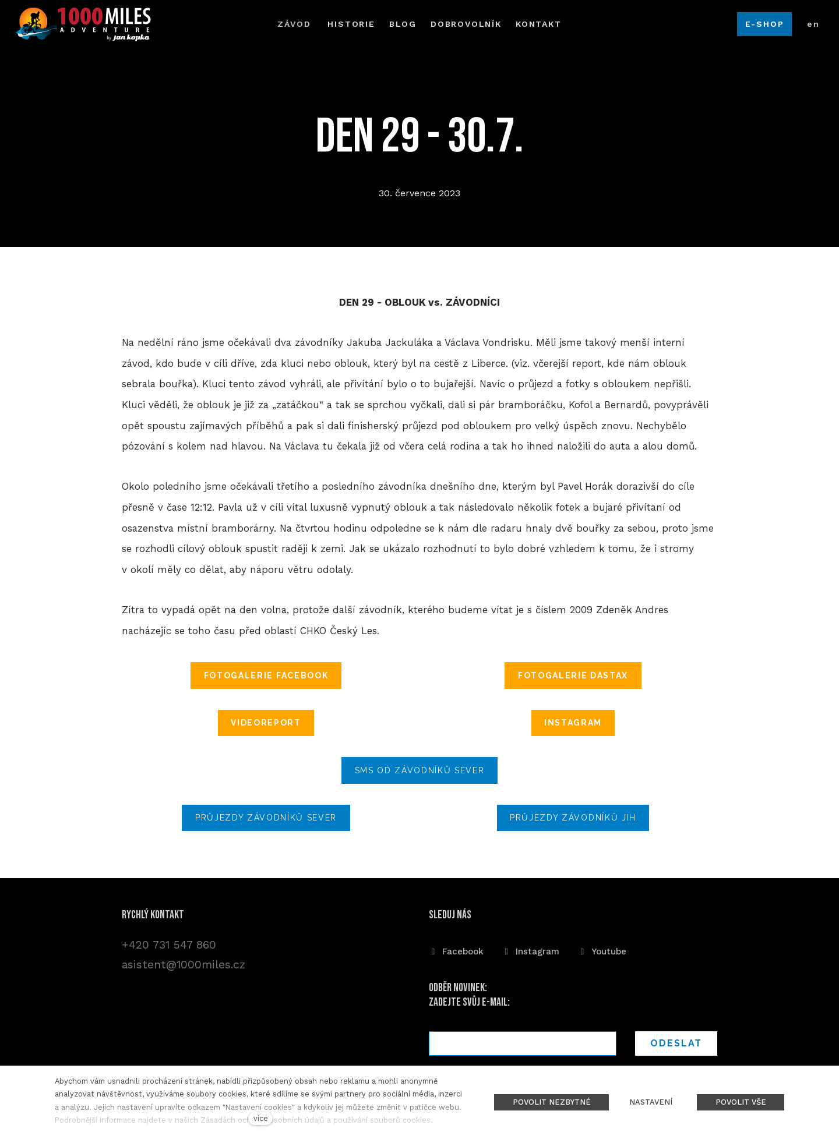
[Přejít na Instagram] (530, 951)
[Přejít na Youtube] (602, 951)
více (260, 1118)
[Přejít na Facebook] (456, 951)
